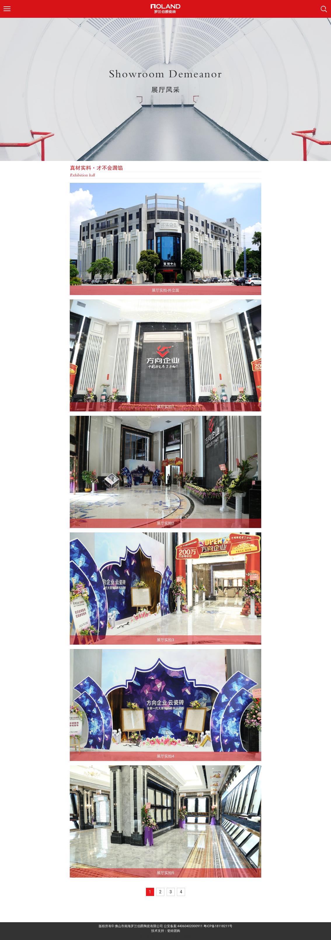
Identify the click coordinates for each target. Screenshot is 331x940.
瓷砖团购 (173, 931)
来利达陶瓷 (172, 936)
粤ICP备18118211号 (218, 926)
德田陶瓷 (157, 936)
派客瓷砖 (143, 936)
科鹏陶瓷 (187, 936)
